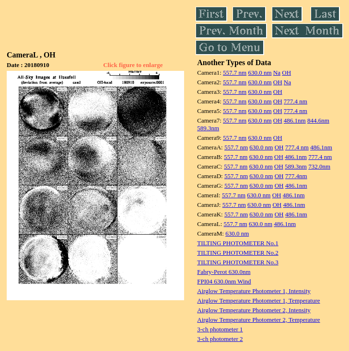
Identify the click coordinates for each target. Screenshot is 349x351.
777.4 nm (295, 101)
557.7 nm (234, 72)
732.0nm (319, 166)
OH (286, 72)
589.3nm (208, 128)
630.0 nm (259, 72)
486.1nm (295, 120)
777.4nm (296, 176)
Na (276, 72)
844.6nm (318, 120)
